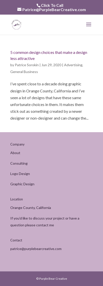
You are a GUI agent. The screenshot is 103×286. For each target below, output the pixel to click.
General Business (24, 71)
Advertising (73, 65)
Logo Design (20, 173)
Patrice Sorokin (27, 65)
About (15, 153)
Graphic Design (22, 184)
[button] (89, 28)
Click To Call (52, 5)
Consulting (19, 163)
